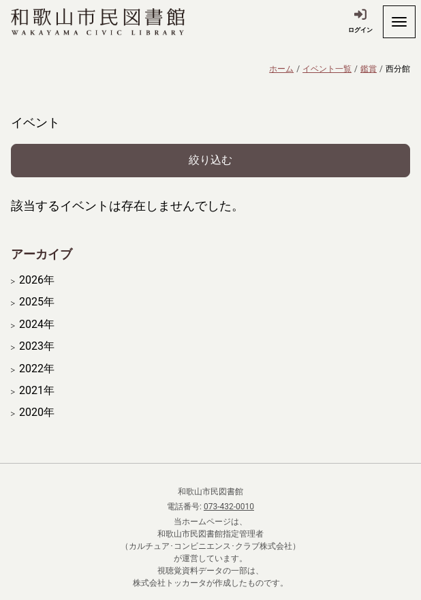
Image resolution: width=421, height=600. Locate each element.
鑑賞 (368, 69)
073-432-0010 (229, 506)
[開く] (399, 21)
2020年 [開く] (36, 412)
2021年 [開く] (36, 391)
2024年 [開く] (36, 324)
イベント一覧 (327, 69)
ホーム (281, 69)
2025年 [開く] (36, 302)
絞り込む (210, 159)
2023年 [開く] (36, 346)
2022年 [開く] (36, 369)
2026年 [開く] (36, 280)
